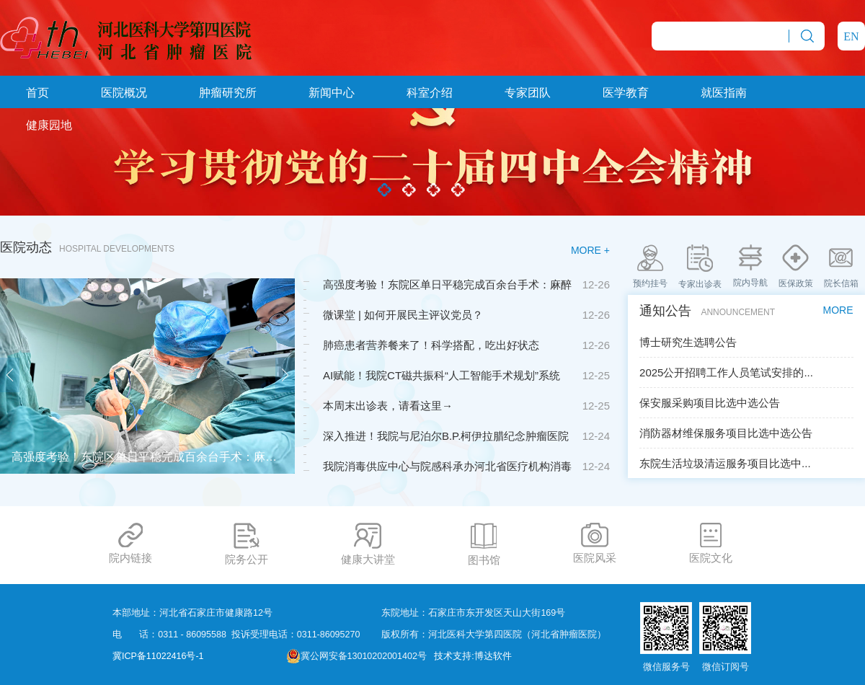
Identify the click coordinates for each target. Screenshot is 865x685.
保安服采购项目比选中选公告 (709, 403)
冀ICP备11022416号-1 (158, 656)
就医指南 (724, 93)
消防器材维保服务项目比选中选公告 (725, 433)
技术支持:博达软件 (472, 656)
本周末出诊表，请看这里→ (388, 405)
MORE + (590, 250)
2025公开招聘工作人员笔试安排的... (726, 372)
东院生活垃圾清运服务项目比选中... (725, 463)
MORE (838, 310)
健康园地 (49, 125)
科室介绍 (430, 93)
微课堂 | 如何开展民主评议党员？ (403, 315)
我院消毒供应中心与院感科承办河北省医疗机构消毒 (447, 466)
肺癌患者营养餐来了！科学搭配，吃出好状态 (431, 345)
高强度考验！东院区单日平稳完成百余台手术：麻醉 (447, 284)
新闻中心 (332, 93)
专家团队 (528, 93)
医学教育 (626, 93)
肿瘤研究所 (228, 93)
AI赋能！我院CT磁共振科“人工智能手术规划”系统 (441, 375)
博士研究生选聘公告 (688, 342)
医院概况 (124, 93)
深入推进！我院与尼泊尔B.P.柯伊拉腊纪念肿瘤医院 (446, 436)
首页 (37, 93)
